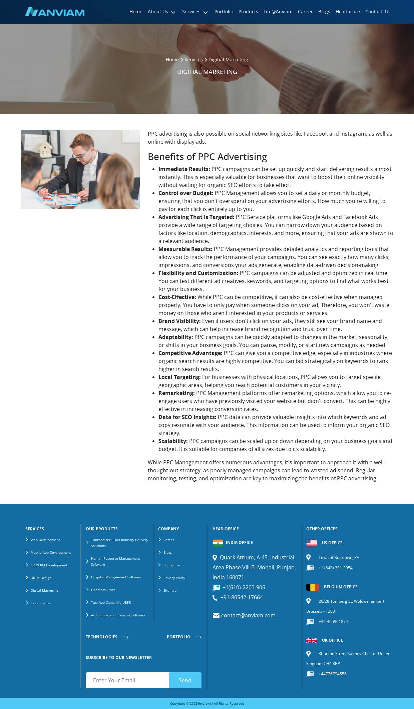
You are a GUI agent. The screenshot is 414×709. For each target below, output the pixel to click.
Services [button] (191, 11)
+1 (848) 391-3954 (336, 568)
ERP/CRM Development (49, 565)
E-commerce (40, 603)
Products (248, 11)
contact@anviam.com (248, 615)
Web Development (45, 539)
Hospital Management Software (116, 577)
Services (193, 59)
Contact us (171, 565)
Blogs (324, 11)
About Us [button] (158, 11)
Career (305, 11)
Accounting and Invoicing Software (118, 615)
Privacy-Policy (174, 577)
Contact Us (378, 11)
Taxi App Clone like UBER (111, 602)
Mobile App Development (51, 552)
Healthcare (348, 11)
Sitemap (169, 590)
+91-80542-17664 (242, 597)
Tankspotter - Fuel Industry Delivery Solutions (119, 542)
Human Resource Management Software (115, 561)
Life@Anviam (278, 11)
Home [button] (135, 11)
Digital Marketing (44, 590)
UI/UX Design (41, 577)
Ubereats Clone (103, 589)
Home (172, 59)
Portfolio (224, 11)
